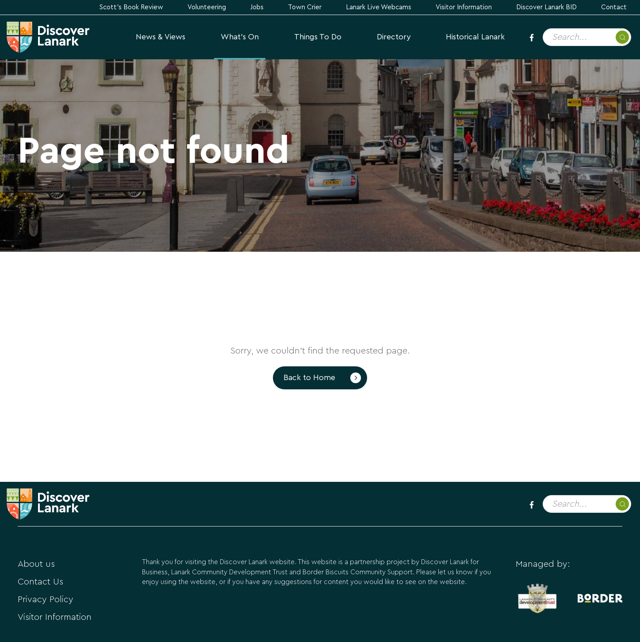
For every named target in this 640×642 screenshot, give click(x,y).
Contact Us (40, 581)
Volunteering (207, 7)
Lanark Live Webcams (378, 7)
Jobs (257, 7)
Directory (393, 37)
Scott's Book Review (131, 7)
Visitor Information (464, 7)
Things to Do (317, 37)
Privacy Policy (45, 599)
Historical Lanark (475, 37)
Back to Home (309, 377)
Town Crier (305, 7)
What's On (240, 37)
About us (36, 564)
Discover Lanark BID (546, 7)
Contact (614, 7)
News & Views (160, 37)
